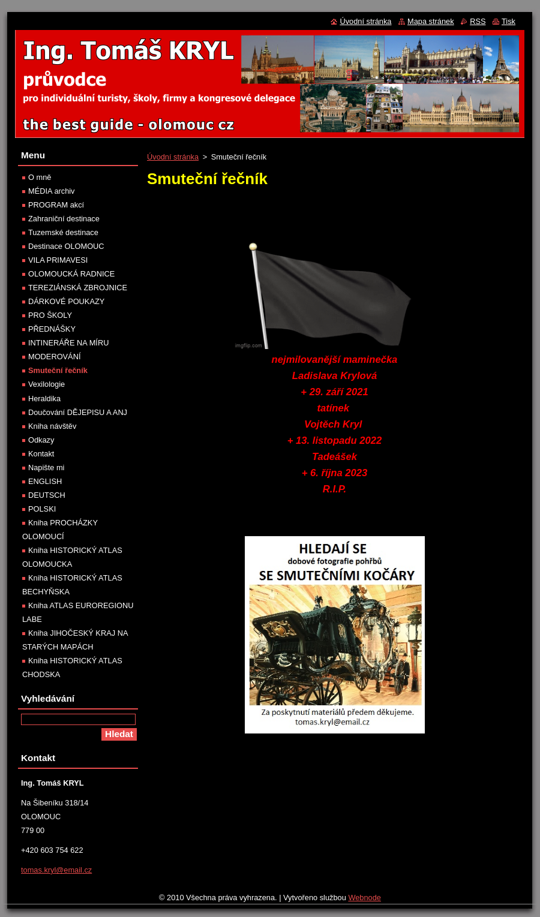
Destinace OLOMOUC (66, 246)
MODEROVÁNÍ (54, 356)
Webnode (364, 897)
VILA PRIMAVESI (58, 259)
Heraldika (44, 398)
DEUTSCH (46, 495)
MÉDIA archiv (51, 191)
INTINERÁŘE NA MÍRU (68, 342)
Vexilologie (46, 384)
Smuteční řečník (58, 370)
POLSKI (42, 508)
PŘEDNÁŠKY (52, 328)
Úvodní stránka (173, 156)
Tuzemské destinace (63, 232)
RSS (477, 21)
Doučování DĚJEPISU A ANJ (77, 412)
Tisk (508, 21)
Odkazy (41, 439)
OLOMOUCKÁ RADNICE (71, 273)
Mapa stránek (430, 21)
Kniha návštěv (52, 426)
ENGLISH (45, 481)
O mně (39, 177)
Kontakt (41, 453)
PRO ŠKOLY (50, 315)
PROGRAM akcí (56, 204)
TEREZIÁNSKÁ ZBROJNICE (77, 287)
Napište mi (46, 467)
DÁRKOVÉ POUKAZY (66, 301)
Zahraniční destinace (64, 218)
